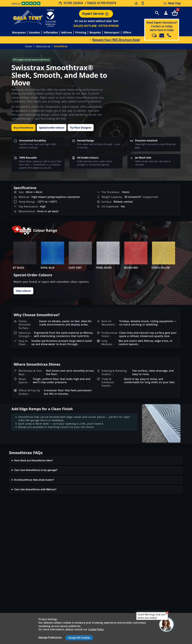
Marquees (19, 32)
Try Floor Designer (80, 127)
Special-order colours (51, 127)
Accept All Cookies (79, 637)
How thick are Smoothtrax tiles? (33, 460)
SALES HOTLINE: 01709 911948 (96, 26)
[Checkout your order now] (174, 12)
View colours (23, 290)
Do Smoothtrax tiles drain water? (34, 479)
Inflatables (50, 32)
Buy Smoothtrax (23, 127)
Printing (80, 32)
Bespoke (95, 32)
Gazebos (34, 32)
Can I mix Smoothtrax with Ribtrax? (35, 489)
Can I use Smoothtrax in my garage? (35, 470)
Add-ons (66, 32)
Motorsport (112, 32)
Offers (127, 32)
